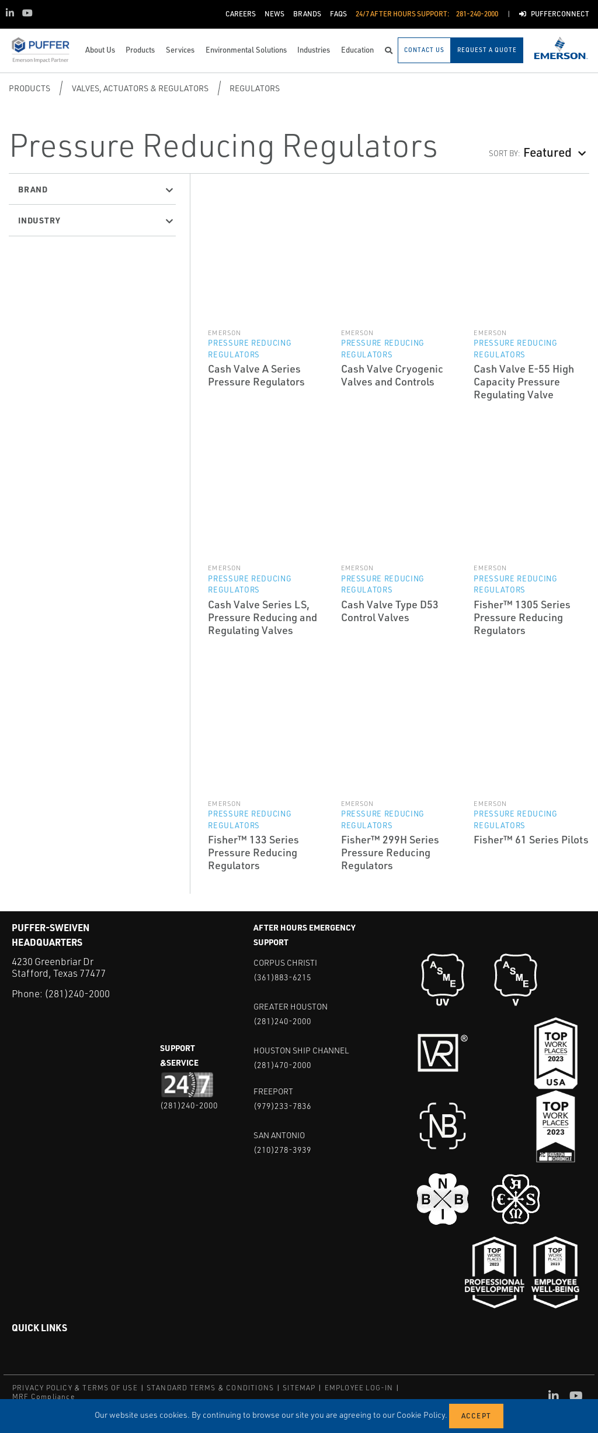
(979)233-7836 (282, 1106)
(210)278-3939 (282, 1150)
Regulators (255, 88)
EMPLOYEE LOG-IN (359, 1387)
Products (29, 88)
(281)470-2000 (282, 1065)
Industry (39, 220)
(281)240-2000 (77, 993)
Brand (33, 189)
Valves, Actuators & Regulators (140, 88)
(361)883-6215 (282, 977)
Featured (547, 152)
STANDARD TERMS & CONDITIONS (210, 1387)
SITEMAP (299, 1387)
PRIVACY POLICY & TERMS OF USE (75, 1387)
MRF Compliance (43, 1396)
